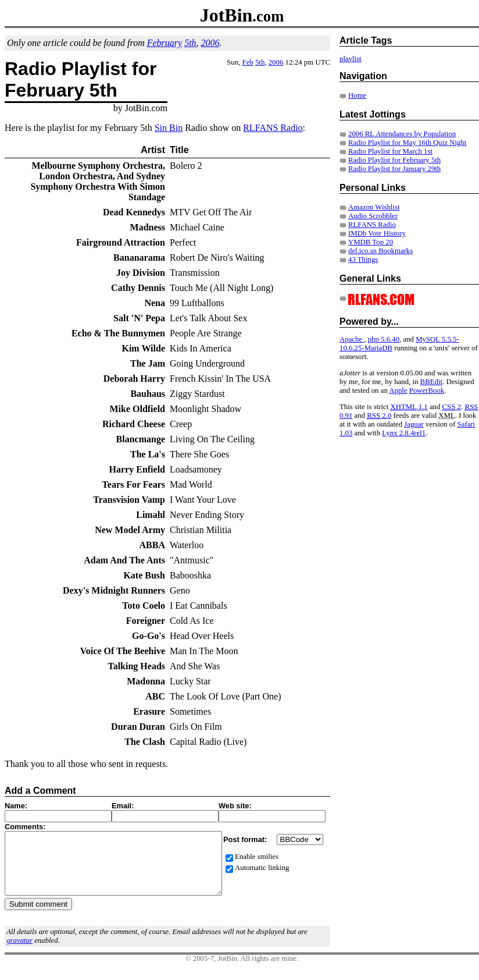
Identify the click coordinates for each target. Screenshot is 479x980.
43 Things (363, 259)
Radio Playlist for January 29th (394, 169)
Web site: (235, 805)
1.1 (408, 407)
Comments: (25, 826)
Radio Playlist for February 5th (394, 160)
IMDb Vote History (377, 233)
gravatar (19, 953)
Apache (351, 339)
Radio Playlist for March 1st (390, 151)
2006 (210, 43)
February (164, 43)
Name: (16, 805)
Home (357, 95)
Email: (123, 805)
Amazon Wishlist (373, 207)
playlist (350, 59)
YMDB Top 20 (370, 242)
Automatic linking (262, 868)
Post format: (246, 839)
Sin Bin (169, 128)
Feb (247, 62)
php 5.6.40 (383, 339)
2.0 (379, 415)
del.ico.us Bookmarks (380, 251)
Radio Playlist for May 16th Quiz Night (407, 143)
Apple (398, 390)
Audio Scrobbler (373, 216)
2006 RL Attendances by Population (402, 134)
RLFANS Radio (272, 128)
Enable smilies (256, 857)
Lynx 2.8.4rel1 (404, 433)
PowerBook (426, 390)
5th (190, 43)
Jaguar (413, 424)
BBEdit (431, 382)
